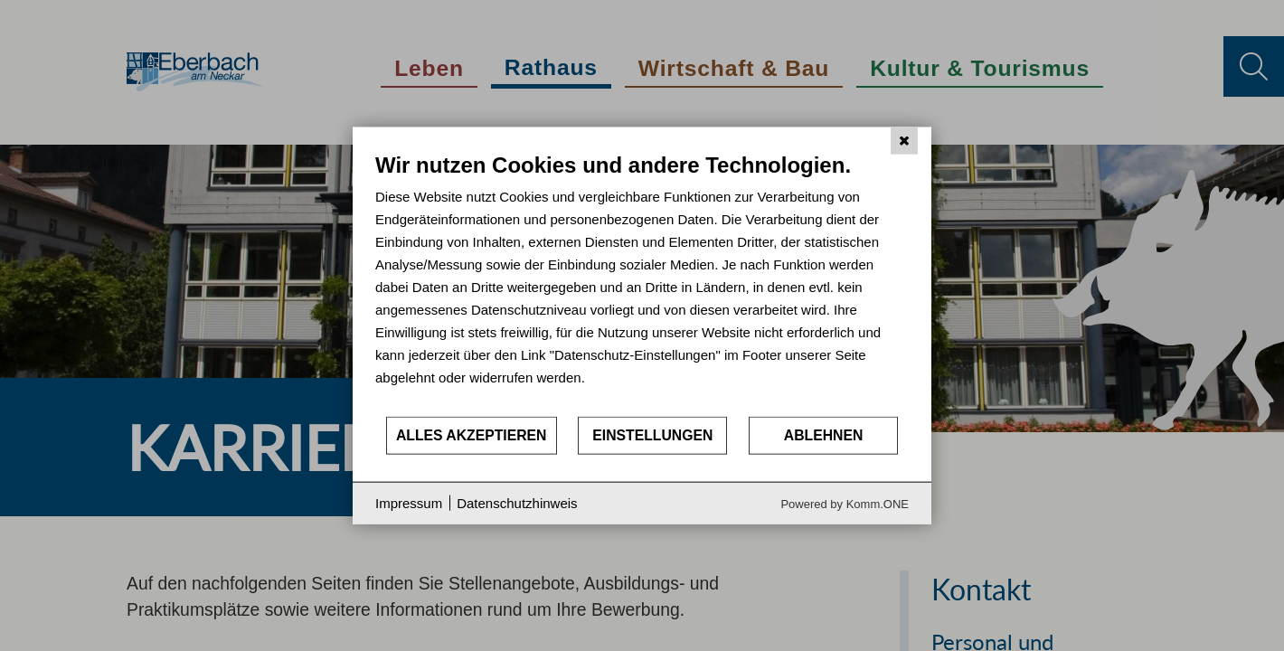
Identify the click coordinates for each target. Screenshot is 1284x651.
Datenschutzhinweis (517, 503)
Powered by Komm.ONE (844, 503)
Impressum (408, 503)
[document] (642, 283)
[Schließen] (904, 141)
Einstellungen (652, 435)
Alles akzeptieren (471, 435)
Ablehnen (824, 435)
